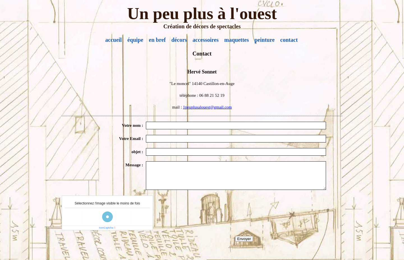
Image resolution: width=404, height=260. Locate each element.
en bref (157, 40)
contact (289, 40)
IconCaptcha (106, 227)
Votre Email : (131, 138)
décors (179, 40)
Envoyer (244, 239)
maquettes (236, 40)
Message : (134, 165)
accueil (113, 40)
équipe (135, 40)
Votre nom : (132, 125)
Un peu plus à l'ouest (202, 13)
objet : (137, 151)
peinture (264, 40)
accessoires (205, 40)
